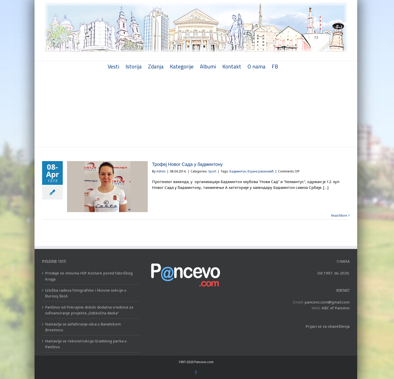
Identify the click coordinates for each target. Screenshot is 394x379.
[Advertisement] (196, 109)
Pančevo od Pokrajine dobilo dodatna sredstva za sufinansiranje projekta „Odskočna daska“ (89, 310)
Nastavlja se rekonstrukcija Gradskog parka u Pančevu (86, 343)
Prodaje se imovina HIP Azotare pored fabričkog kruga (89, 275)
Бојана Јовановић (261, 171)
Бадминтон (237, 171)
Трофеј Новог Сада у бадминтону (187, 164)
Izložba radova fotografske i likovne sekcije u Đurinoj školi (85, 293)
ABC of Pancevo (336, 307)
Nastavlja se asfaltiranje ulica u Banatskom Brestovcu (83, 326)
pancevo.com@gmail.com (327, 302)
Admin (161, 171)
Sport (212, 171)
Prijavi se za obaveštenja (328, 326)
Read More (339, 215)
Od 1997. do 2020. (333, 272)
